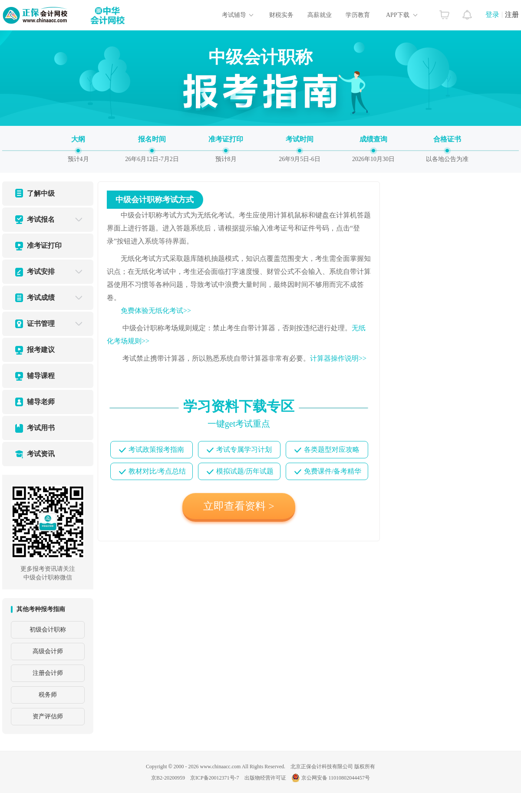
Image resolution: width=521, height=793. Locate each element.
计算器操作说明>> (338, 358)
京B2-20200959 (168, 778)
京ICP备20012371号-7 (214, 778)
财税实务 (281, 15)
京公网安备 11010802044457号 (330, 778)
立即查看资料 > (238, 506)
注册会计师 (48, 673)
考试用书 (41, 427)
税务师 (48, 694)
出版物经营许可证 (265, 778)
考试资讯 (41, 453)
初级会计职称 (48, 629)
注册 (512, 14)
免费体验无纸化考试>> (156, 310)
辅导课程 (41, 375)
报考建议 (41, 349)
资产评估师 (48, 716)
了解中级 (41, 193)
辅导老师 (41, 401)
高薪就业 (319, 15)
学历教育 (358, 15)
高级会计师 (48, 651)
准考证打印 (44, 245)
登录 (492, 14)
